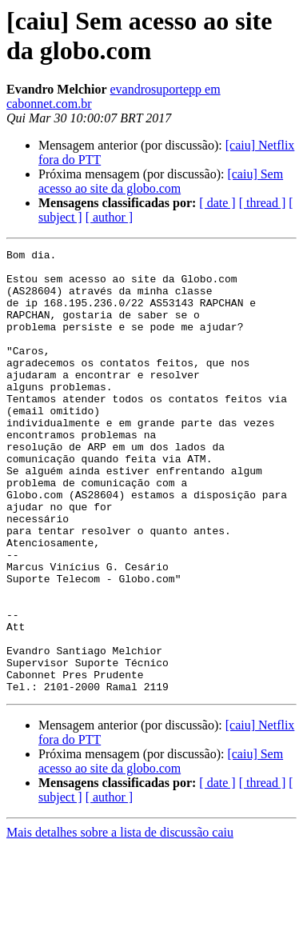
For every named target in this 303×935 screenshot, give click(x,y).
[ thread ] (262, 203)
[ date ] (217, 203)
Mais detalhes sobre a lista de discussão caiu (119, 921)
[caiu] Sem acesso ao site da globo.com (160, 181)
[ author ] (110, 217)
